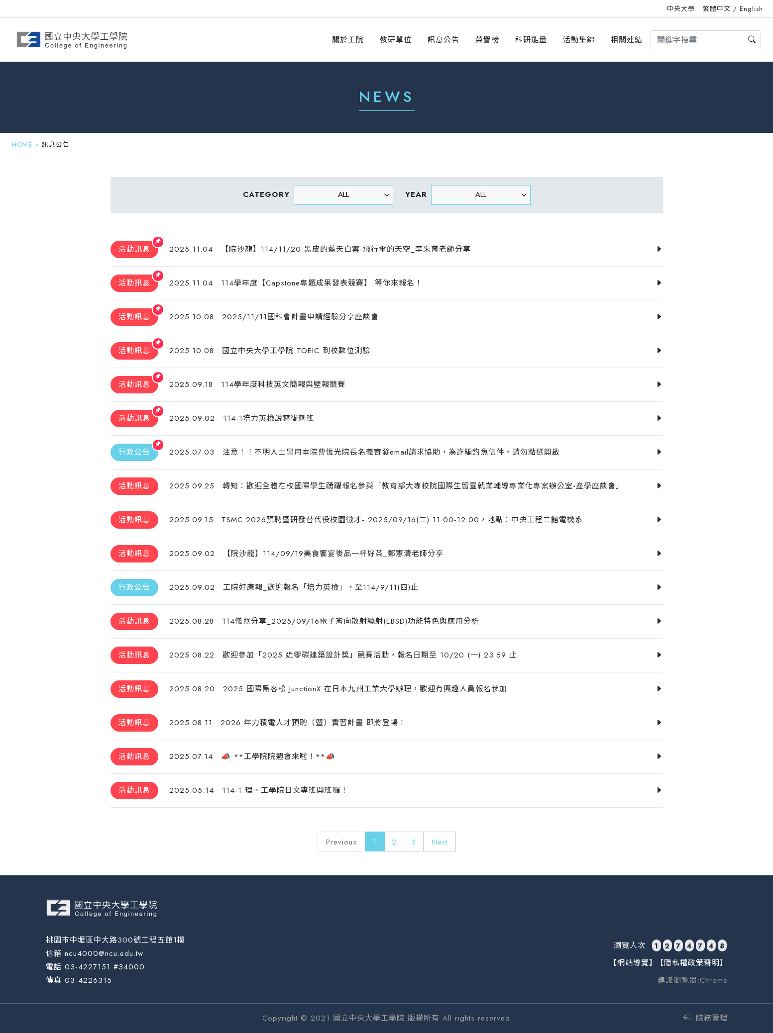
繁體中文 (717, 8)
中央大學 (681, 8)
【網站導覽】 (633, 962)
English (751, 8)
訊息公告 (443, 39)
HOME (22, 144)
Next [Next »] (439, 842)
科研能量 (531, 39)
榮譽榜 (487, 39)
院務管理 (705, 1018)
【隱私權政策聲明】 (692, 962)
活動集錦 (579, 39)
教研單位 (396, 39)
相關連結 (627, 39)
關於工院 (348, 39)
